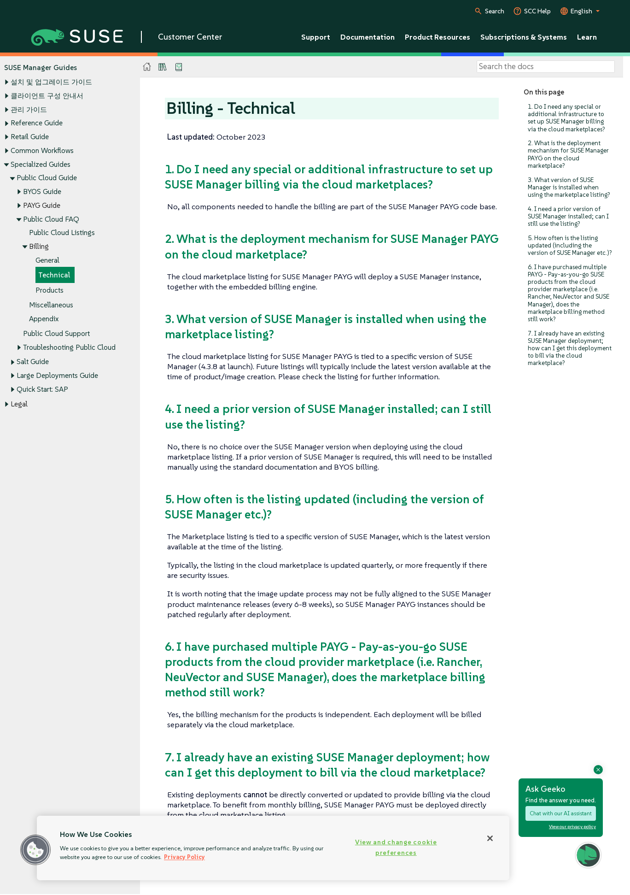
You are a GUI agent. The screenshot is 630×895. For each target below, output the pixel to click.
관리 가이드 (29, 109)
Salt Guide (33, 362)
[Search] (546, 66)
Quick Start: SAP (42, 389)
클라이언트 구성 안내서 (47, 95)
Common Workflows (42, 150)
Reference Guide (37, 123)
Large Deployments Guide (57, 375)
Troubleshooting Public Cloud (69, 347)
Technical (54, 275)
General (47, 260)
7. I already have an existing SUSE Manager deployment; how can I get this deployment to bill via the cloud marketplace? (570, 348)
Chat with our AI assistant (561, 813)
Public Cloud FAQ (51, 219)
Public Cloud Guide (47, 178)
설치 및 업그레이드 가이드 (51, 82)
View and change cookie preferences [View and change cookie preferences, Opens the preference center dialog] (396, 847)
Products (49, 290)
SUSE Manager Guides (40, 67)
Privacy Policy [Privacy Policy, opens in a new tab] (184, 857)
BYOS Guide (42, 191)
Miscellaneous (51, 304)
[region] (273, 848)
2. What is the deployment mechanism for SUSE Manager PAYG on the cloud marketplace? (568, 154)
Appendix (43, 318)
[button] (35, 850)
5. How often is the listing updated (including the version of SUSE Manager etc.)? (570, 245)
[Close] (490, 838)
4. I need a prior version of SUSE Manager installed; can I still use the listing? (568, 216)
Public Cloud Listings (62, 233)
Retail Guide (30, 136)
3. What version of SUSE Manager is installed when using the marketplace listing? (569, 187)
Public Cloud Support (56, 333)
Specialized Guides (40, 164)
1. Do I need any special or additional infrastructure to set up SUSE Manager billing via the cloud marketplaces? (566, 118)
